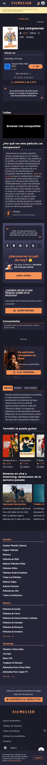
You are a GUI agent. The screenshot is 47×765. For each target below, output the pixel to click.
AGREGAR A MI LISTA (23, 82)
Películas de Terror (11, 613)
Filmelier (16, 212)
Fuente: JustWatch (25, 77)
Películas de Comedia (12, 622)
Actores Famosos (11, 586)
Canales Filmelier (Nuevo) (14, 545)
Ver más (8, 636)
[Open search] (41, 750)
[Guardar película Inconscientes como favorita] (33, 434)
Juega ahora (23, 275)
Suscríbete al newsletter (24, 699)
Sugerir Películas (10, 550)
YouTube (7, 654)
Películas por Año (11, 591)
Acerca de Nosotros (11, 720)
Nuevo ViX (7, 658)
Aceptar (38, 757)
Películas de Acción (12, 609)
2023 (22, 37)
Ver (35, 66)
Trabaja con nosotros (12, 725)
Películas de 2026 (11, 559)
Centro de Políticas (11, 731)
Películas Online (10, 568)
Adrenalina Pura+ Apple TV (15, 672)
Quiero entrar (23, 310)
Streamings (8, 643)
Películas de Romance (13, 627)
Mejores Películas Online (14, 564)
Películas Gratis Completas (15, 573)
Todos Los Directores (12, 595)
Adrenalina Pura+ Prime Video (16, 667)
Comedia (29, 37)
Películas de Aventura (13, 632)
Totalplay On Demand (12, 663)
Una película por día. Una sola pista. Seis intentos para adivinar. (20, 9)
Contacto (7, 741)
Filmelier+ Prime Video (13, 649)
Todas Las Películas (12, 577)
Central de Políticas (15, 760)
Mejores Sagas (9, 582)
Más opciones (23, 73)
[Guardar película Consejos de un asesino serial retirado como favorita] (16, 434)
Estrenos (7, 554)
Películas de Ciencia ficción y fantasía (20, 618)
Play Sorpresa (23, 372)
